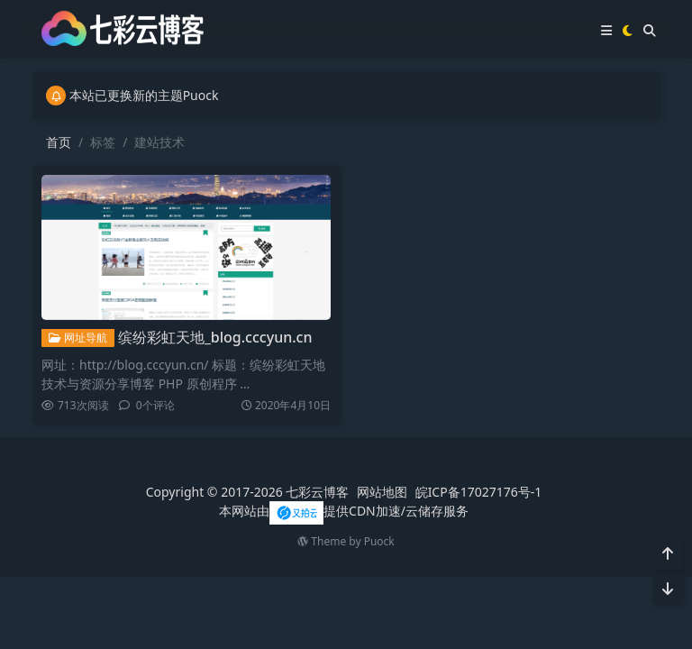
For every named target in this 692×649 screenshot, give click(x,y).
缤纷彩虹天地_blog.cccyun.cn (215, 337)
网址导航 (78, 337)
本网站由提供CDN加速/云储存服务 (344, 510)
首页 (58, 142)
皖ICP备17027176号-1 (478, 491)
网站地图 (382, 491)
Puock (379, 541)
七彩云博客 (317, 491)
